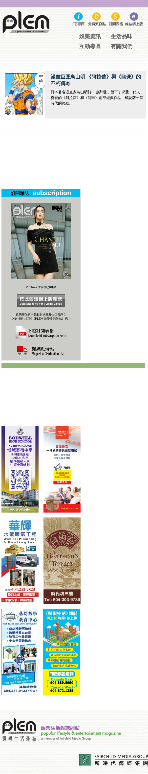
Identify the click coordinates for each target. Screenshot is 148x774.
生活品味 (121, 36)
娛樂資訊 (90, 36)
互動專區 (90, 46)
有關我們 (121, 46)
